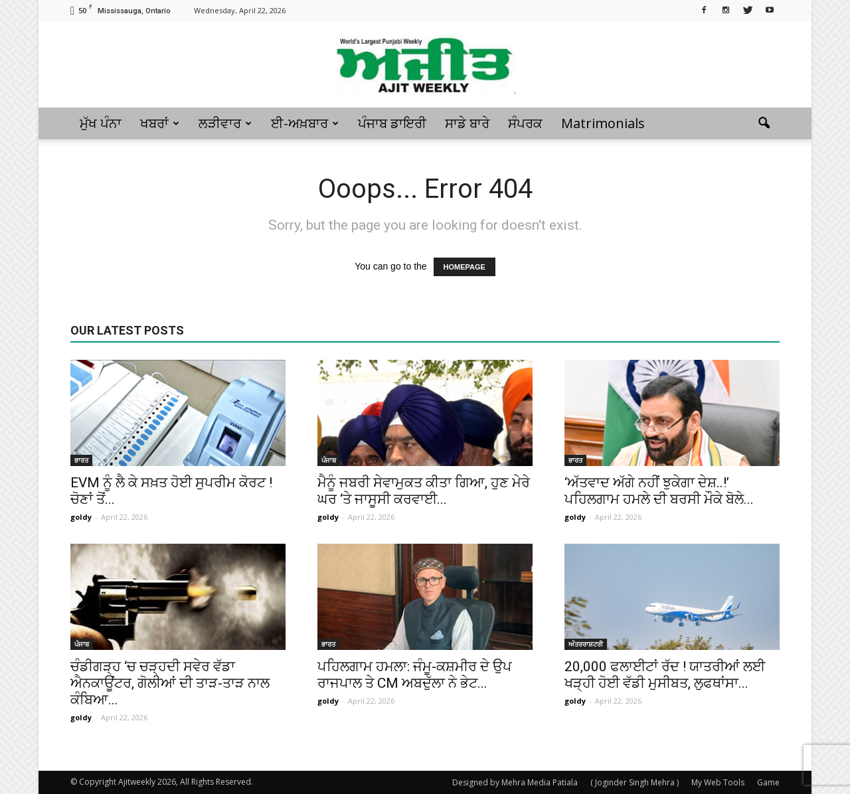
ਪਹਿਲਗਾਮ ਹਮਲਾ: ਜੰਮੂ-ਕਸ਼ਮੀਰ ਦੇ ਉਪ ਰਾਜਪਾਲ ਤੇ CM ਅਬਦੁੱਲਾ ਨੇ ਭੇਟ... (414, 675)
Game (768, 782)
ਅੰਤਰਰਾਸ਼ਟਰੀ (585, 644)
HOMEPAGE (464, 267)
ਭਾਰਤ (81, 460)
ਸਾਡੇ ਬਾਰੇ (467, 123)
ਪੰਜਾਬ (328, 460)
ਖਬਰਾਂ (159, 123)
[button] (764, 123)
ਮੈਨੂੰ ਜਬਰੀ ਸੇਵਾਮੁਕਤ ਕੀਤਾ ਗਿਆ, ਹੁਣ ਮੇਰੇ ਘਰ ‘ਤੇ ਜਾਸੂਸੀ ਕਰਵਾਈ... (423, 491)
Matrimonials (603, 123)
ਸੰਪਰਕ (525, 123)
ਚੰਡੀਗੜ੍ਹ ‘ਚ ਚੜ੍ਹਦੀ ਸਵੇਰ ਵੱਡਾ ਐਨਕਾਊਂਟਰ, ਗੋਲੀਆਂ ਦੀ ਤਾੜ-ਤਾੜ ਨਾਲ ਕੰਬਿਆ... (170, 683)
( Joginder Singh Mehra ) (634, 782)
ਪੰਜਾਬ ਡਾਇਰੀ (392, 123)
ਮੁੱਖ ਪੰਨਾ (101, 123)
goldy (81, 517)
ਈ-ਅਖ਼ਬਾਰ (305, 123)
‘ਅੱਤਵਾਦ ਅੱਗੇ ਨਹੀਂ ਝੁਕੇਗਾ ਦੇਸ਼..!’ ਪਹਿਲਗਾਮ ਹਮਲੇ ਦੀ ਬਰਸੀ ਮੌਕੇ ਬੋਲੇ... (659, 491)
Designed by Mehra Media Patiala (515, 782)
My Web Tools (717, 782)
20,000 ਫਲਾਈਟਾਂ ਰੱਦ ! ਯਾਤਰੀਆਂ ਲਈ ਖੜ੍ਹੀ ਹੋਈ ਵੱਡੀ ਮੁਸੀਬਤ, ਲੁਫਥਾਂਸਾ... (664, 675)
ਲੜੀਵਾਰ (225, 123)
